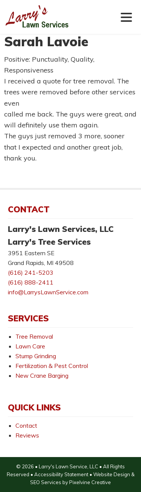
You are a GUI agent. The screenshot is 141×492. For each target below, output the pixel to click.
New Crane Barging (41, 375)
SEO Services (45, 482)
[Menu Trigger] (126, 16)
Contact (26, 425)
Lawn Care (30, 346)
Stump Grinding (35, 356)
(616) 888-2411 (30, 282)
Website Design (111, 474)
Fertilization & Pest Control (51, 365)
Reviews (27, 435)
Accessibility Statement (61, 474)
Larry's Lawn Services (51, 22)
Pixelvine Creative (90, 482)
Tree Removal (34, 336)
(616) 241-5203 (30, 272)
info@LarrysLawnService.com (48, 292)
